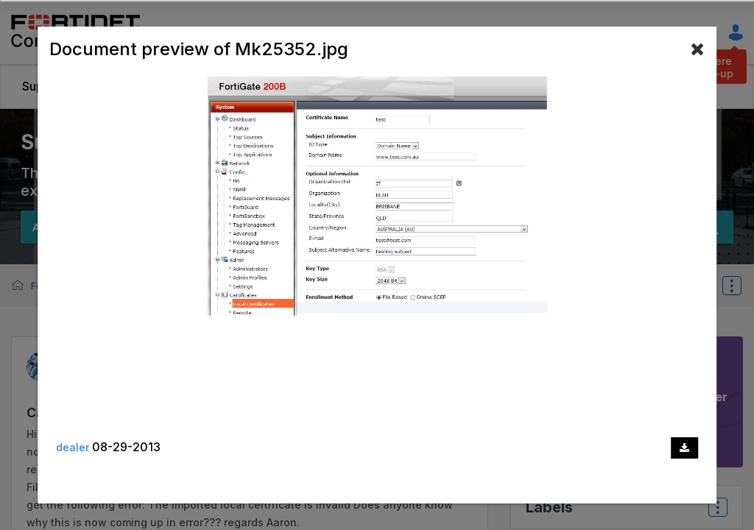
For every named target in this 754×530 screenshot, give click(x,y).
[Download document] (684, 448)
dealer (72, 447)
